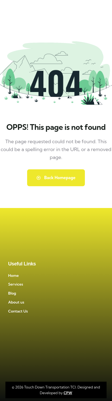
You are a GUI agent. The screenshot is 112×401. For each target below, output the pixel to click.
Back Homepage (56, 177)
